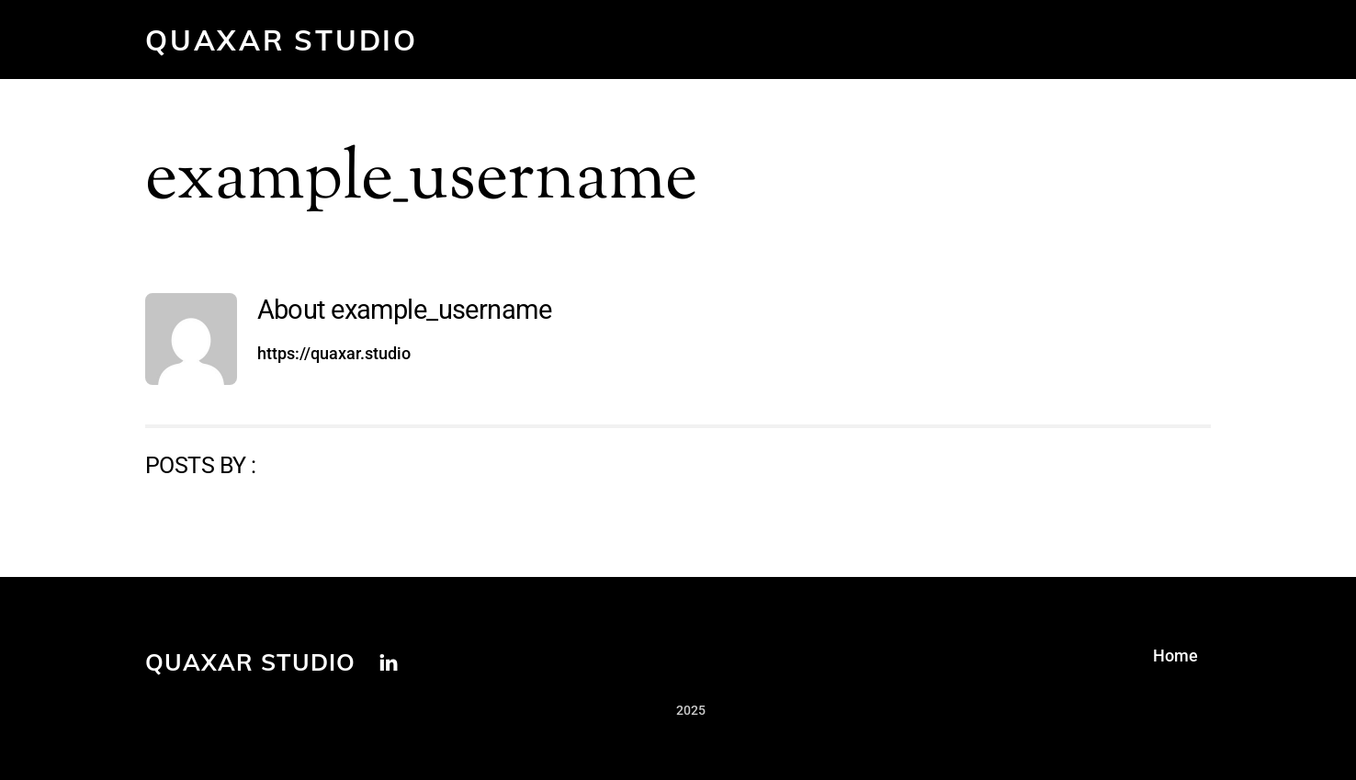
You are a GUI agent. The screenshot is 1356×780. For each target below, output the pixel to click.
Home (1175, 655)
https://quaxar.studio (334, 353)
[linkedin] (388, 660)
